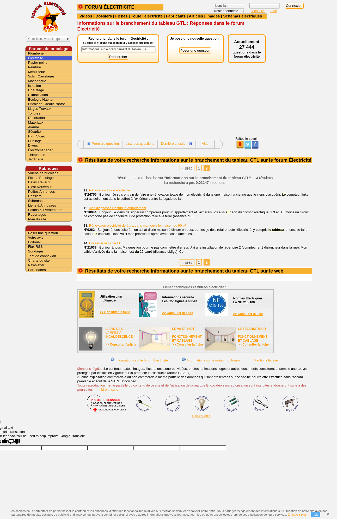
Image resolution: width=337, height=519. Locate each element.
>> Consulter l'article (121, 344)
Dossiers (103, 16)
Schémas (35, 201)
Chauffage (36, 90)
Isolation (34, 86)
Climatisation (38, 95)
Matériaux (36, 122)
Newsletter (36, 265)
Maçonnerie (37, 81)
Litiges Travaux (40, 109)
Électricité (35, 58)
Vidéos (85, 16)
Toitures (34, 113)
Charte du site (39, 260)
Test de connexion (42, 256)
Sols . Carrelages (41, 76)
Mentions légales (266, 360)
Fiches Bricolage (41, 178)
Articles (196, 16)
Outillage (35, 141)
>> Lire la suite (106, 389)
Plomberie (36, 53)
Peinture (34, 67)
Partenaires (37, 270)
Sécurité (34, 132)
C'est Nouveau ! (40, 187)
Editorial (34, 242)
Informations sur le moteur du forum (211, 360)
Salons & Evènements (45, 210)
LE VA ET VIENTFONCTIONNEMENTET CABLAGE (187, 334)
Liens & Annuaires (42, 205)
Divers (33, 145)
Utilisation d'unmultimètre (111, 298)
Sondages (36, 251)
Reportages (37, 214)
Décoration (36, 118)
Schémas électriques (242, 16)
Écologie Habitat (40, 99)
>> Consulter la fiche (115, 312)
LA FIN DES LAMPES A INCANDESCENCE (119, 333)
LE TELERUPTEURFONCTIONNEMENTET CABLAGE (252, 334)
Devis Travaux (39, 182)
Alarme (33, 127)
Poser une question (43, 233)
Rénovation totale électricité (109, 190)
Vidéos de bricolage (43, 173)
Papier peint (37, 62)
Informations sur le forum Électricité (139, 360)
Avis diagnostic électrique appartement (117, 208)
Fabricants (176, 16)
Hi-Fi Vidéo (36, 136)
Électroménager (40, 150)
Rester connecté (226, 11)
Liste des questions (140, 144)
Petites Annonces (41, 192)
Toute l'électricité (147, 16)
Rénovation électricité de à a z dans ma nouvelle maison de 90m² (137, 225)
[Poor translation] (14, 441)
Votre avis (36, 237)
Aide (273, 11)
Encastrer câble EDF (106, 243)
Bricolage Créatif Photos (47, 104)
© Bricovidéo (201, 416)
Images (213, 16)
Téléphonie (36, 155)
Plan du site (37, 219)
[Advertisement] (172, 100)
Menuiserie (36, 72)
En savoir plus (297, 514)
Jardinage (36, 159)
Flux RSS (35, 247)
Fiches (121, 16)
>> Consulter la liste (248, 314)
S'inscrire (258, 11)
